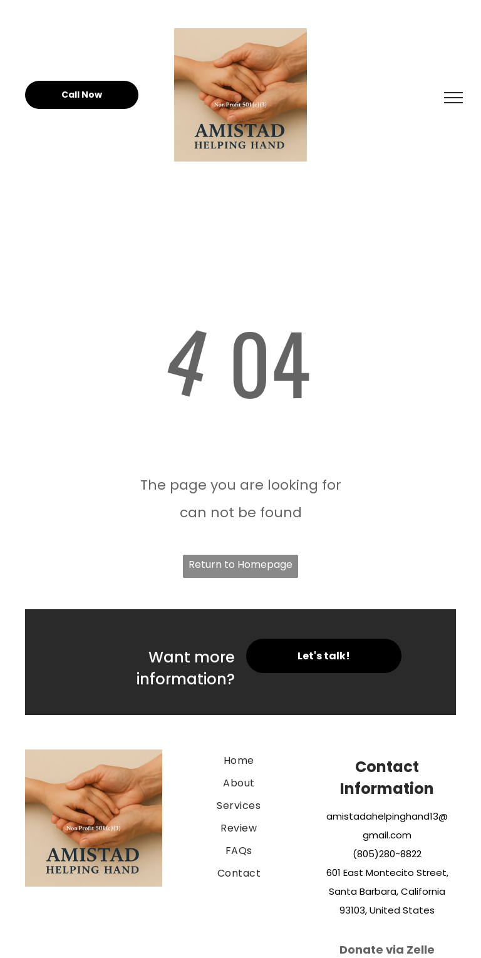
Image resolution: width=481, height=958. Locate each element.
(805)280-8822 (387, 853)
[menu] (453, 97)
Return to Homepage (240, 564)
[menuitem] (238, 760)
